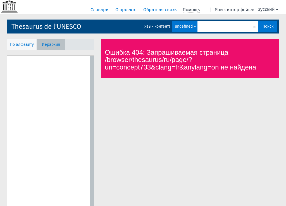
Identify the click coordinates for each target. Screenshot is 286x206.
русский (268, 9)
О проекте (126, 9)
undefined (185, 26)
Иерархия (51, 44)
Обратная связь (160, 9)
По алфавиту (22, 44)
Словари (100, 9)
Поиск (268, 26)
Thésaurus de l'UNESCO (46, 26)
